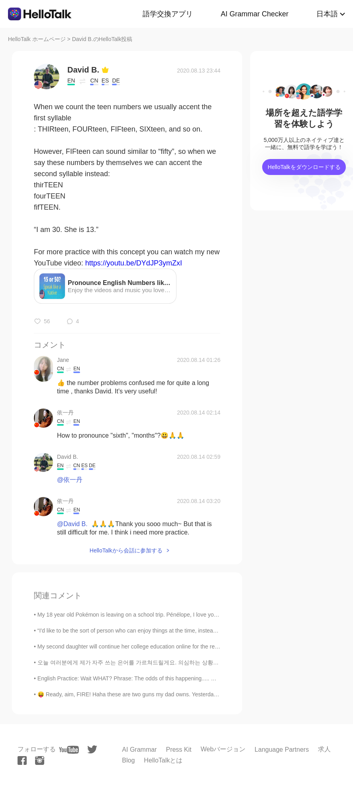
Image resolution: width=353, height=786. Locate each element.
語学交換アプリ (168, 14)
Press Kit (178, 749)
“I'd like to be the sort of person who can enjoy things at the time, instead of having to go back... (154, 630)
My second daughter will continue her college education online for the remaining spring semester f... (160, 646)
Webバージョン (222, 749)
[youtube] (69, 750)
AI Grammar (139, 749)
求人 (324, 749)
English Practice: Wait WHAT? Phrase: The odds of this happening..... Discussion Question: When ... (161, 678)
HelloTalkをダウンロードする (304, 167)
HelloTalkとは (163, 760)
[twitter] (92, 749)
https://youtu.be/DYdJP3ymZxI (133, 263)
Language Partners (282, 749)
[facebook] (22, 760)
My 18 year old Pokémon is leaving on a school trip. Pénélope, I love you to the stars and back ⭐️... (160, 614)
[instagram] (39, 760)
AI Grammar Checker (254, 14)
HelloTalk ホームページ (37, 39)
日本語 (327, 14)
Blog (128, 760)
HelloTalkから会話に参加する (126, 550)
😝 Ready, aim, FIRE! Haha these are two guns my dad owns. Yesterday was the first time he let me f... (164, 694)
